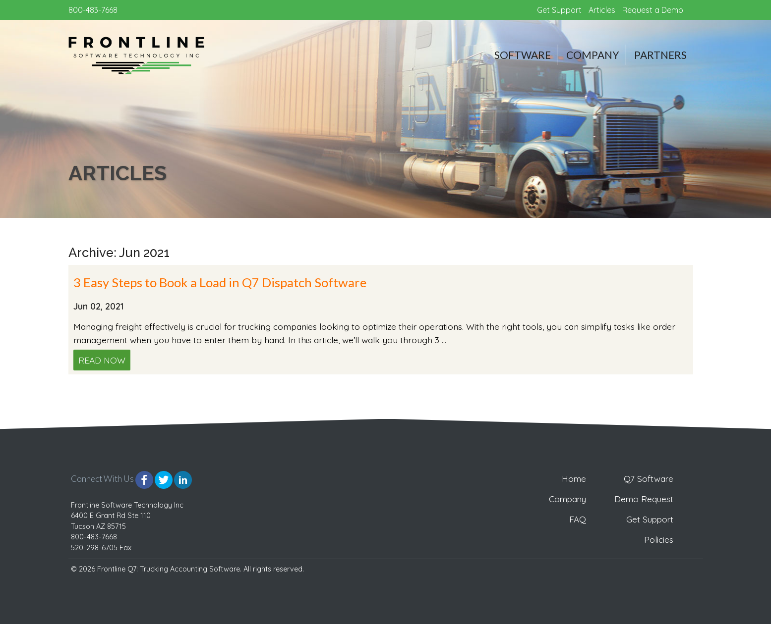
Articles (602, 10)
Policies (658, 539)
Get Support (559, 10)
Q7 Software (648, 478)
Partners (660, 55)
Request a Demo (652, 10)
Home (574, 478)
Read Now (101, 360)
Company (592, 55)
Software (522, 55)
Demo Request (643, 499)
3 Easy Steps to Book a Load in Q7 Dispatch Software (219, 282)
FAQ (577, 519)
